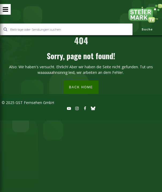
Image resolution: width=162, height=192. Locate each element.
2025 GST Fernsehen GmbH (29, 102)
